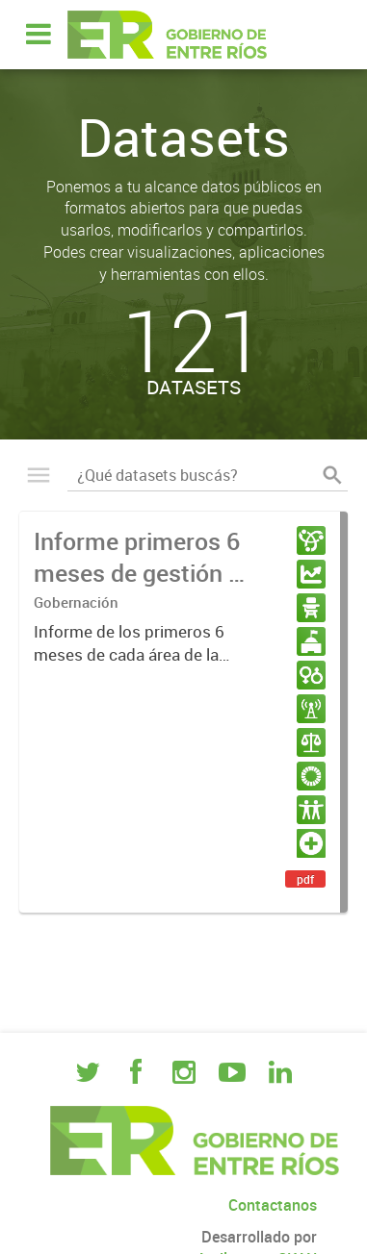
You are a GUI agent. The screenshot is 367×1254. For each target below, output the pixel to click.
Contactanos (272, 1205)
